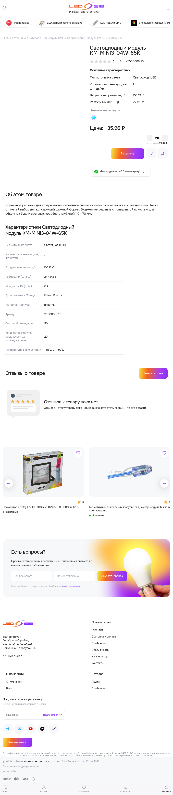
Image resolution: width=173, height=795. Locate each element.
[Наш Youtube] (31, 729)
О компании (14, 682)
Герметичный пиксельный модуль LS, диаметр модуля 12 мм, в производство (129, 509)
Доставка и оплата (104, 637)
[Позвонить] (5, 8)
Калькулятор (100, 656)
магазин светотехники (36, 761)
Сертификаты (100, 650)
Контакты (98, 663)
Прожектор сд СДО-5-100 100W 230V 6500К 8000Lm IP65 (41, 507)
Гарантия (97, 630)
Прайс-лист (99, 643)
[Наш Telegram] (8, 729)
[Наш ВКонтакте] (19, 729)
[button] (8, 483)
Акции (96, 682)
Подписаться (50, 714)
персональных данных (69, 586)
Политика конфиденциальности (21, 766)
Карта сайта (9, 771)
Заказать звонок (112, 576)
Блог (9, 688)
